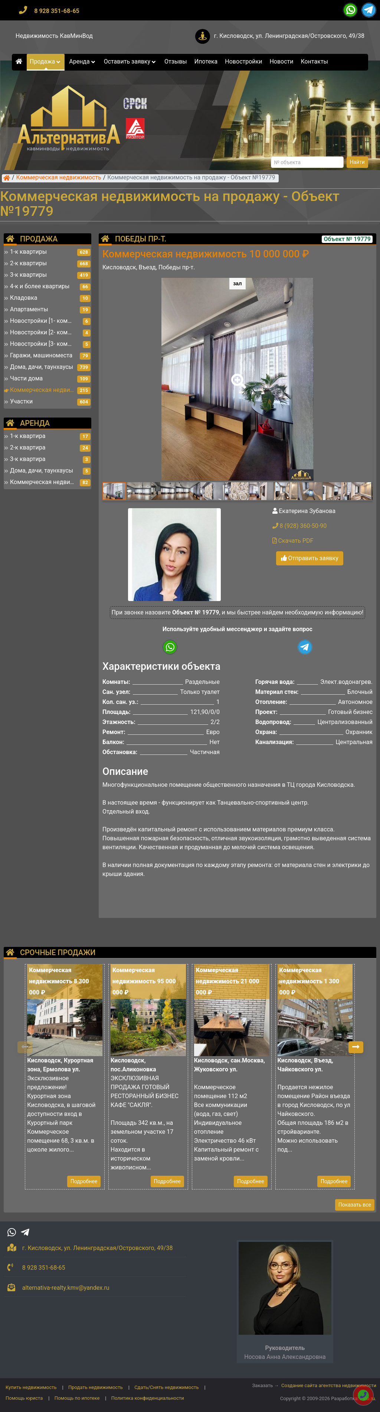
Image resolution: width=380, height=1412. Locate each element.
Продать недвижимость (95, 1387)
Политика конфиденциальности (147, 1398)
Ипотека (206, 61)
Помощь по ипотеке (77, 1398)
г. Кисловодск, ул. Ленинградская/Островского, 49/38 (289, 35)
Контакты (314, 61)
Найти (357, 162)
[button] (237, 376)
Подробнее (84, 1181)
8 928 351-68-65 (56, 10)
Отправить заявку (309, 558)
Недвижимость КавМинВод (54, 35)
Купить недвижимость (31, 1387)
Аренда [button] (82, 61)
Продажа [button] (46, 61)
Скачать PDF (293, 540)
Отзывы (175, 61)
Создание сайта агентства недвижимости (328, 1385)
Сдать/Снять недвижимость (166, 1387)
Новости (281, 61)
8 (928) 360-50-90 (299, 525)
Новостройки (243, 61)
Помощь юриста (24, 1398)
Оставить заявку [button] (130, 61)
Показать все (354, 1205)
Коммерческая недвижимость (58, 178)
